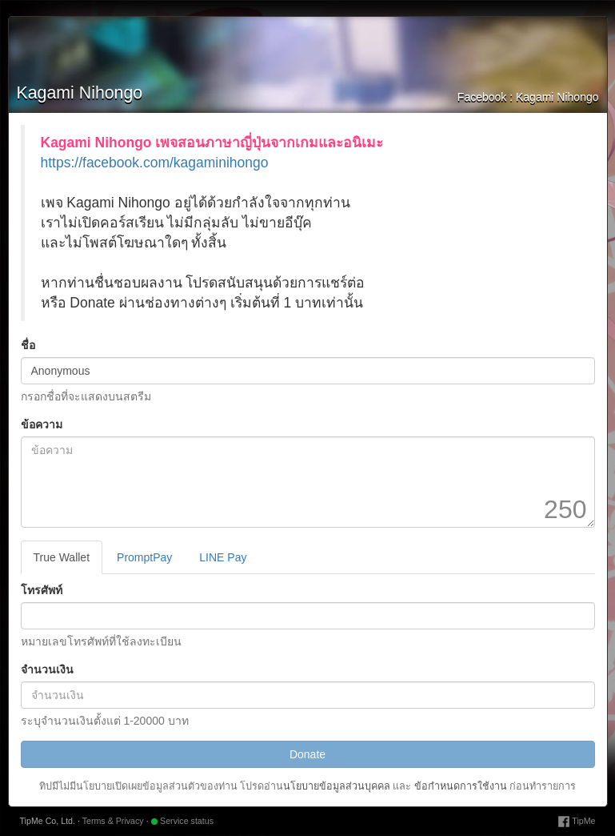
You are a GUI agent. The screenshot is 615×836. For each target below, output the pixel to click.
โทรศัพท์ (41, 590)
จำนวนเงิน (47, 669)
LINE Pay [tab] (222, 557)
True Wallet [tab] (62, 557)
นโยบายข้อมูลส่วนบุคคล (336, 786)
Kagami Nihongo (80, 92)
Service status (182, 821)
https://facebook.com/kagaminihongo (155, 163)
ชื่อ (28, 345)
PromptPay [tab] (144, 557)
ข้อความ (41, 424)
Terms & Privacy (113, 821)
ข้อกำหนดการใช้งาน (460, 786)
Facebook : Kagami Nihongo (528, 96)
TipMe (576, 821)
